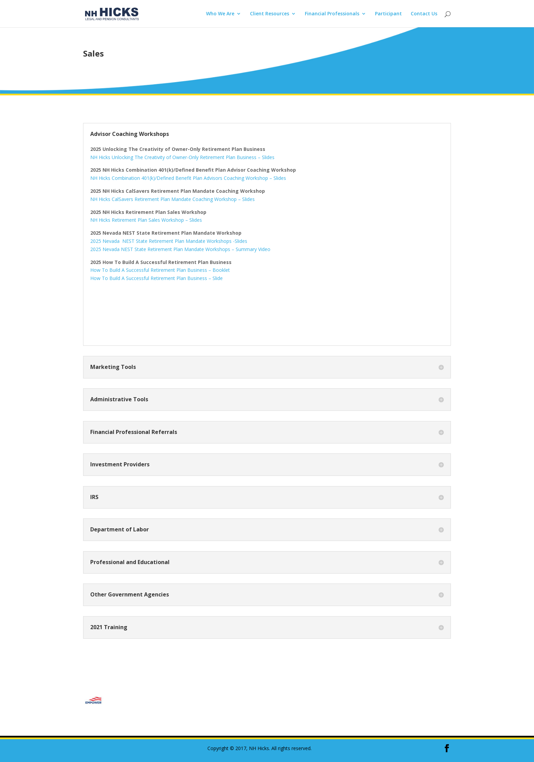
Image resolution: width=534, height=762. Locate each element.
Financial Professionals (332, 14)
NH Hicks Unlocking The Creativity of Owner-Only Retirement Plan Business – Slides (182, 157)
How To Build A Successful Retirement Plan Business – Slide (156, 278)
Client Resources (269, 14)
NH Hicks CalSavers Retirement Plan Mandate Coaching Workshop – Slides (172, 199)
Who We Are (220, 14)
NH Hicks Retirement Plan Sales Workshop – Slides (146, 220)
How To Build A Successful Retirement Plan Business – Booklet (160, 270)
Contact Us (424, 14)
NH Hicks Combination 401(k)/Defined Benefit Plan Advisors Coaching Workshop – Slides (188, 178)
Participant (388, 14)
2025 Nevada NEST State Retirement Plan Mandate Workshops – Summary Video (180, 249)
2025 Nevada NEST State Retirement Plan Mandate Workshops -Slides (168, 241)
